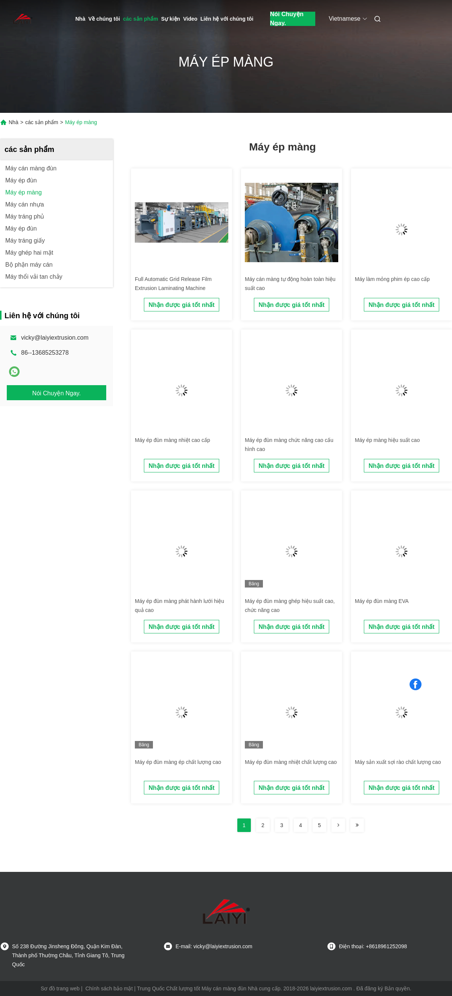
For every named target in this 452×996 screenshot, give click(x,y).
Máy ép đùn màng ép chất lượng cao (178, 762)
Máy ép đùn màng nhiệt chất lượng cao (291, 762)
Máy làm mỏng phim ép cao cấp (392, 279)
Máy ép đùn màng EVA (382, 601)
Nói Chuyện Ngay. (287, 19)
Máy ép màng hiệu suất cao (387, 440)
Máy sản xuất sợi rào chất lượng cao (398, 762)
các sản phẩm (140, 19)
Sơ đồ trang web (60, 988)
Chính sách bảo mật (109, 988)
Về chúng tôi (104, 19)
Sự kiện (170, 19)
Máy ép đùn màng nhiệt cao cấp (172, 440)
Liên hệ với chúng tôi (226, 19)
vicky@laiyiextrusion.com (55, 337)
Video (190, 19)
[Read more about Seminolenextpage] (338, 825)
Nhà (80, 19)
